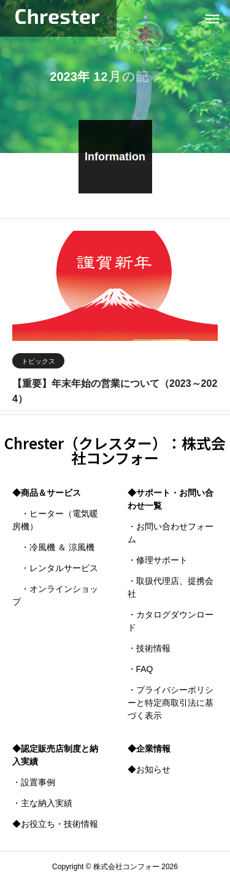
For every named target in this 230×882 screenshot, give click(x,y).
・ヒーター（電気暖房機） (55, 520)
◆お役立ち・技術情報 (55, 824)
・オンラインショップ (55, 595)
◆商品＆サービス (46, 493)
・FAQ (140, 669)
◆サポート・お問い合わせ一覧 (170, 499)
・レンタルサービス (55, 568)
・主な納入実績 (42, 803)
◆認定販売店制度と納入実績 (55, 755)
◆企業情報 (149, 748)
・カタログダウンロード (170, 621)
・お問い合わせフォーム (170, 532)
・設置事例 (33, 782)
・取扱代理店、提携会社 (170, 587)
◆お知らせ (149, 769)
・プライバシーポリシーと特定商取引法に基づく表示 (170, 702)
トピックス (38, 363)
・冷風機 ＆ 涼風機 (53, 547)
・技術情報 (149, 648)
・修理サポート (158, 560)
